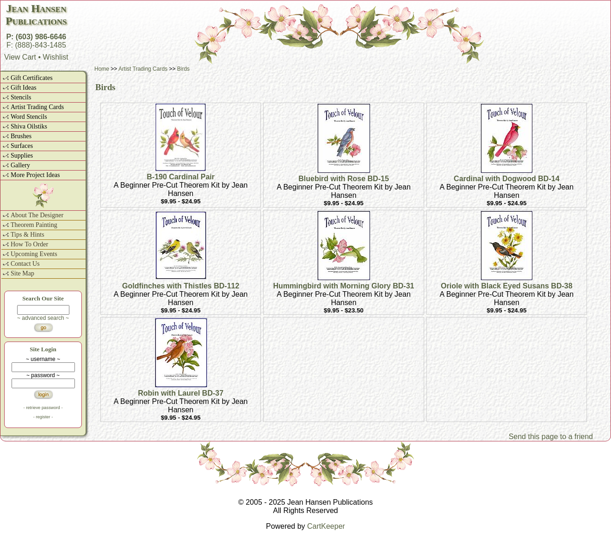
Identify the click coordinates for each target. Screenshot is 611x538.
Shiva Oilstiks (29, 126)
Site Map (22, 273)
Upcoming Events (34, 254)
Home (101, 69)
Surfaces (22, 145)
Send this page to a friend (551, 436)
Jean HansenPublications (36, 14)
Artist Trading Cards (37, 107)
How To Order (29, 244)
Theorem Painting (34, 224)
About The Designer (37, 215)
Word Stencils (29, 116)
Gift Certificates (32, 77)
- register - (43, 417)
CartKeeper (326, 526)
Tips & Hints (27, 234)
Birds (183, 69)
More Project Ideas (35, 174)
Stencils (21, 97)
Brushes (21, 136)
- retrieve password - (42, 407)
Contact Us (25, 263)
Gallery (20, 165)
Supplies (22, 155)
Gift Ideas (24, 87)
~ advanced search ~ (43, 318)
